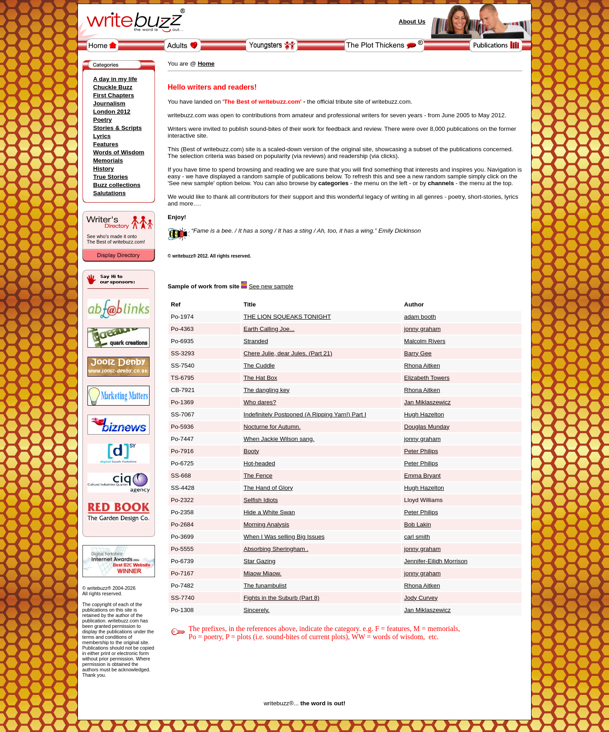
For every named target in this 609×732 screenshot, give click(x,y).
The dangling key (267, 390)
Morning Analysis (267, 524)
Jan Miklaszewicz (427, 402)
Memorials (108, 160)
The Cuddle (259, 365)
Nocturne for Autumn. (272, 426)
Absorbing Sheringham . (276, 548)
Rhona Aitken (422, 365)
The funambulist (265, 585)
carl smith (417, 536)
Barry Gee (418, 353)
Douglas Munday (427, 426)
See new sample (271, 286)
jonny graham (422, 328)
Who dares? (260, 402)
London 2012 (111, 111)
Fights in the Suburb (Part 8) (281, 597)
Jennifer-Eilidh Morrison (436, 561)
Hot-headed (260, 463)
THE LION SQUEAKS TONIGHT (287, 316)
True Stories (110, 176)
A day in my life (115, 79)
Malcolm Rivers (424, 341)
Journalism (109, 103)
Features (106, 144)
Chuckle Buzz (113, 87)
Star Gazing (260, 561)
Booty (251, 451)
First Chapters (113, 95)
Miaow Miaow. (263, 573)
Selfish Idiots (261, 500)
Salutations (109, 193)
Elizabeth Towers (427, 377)
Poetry (102, 119)
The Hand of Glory (268, 487)
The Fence (258, 475)
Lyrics (102, 136)
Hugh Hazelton (424, 414)
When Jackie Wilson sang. (279, 438)
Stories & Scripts (117, 127)
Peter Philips (421, 451)
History (103, 168)
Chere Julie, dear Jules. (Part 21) (288, 353)
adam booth (420, 316)
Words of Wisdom (119, 152)
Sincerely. (257, 610)
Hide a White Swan (269, 512)
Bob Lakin (417, 524)
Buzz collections (116, 185)
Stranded (256, 341)
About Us (412, 21)
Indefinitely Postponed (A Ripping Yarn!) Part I (305, 414)
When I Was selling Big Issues (284, 536)
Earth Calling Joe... (269, 328)
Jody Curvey (421, 597)
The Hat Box (260, 377)
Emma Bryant (422, 475)
